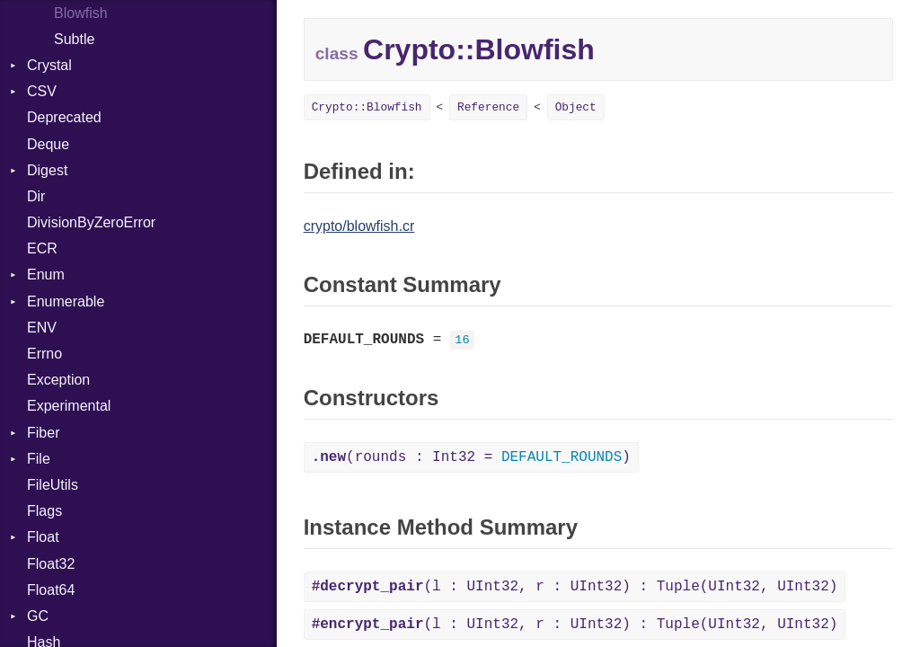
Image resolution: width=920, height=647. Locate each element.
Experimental (69, 405)
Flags (44, 510)
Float (43, 537)
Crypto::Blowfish (367, 107)
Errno (44, 353)
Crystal (49, 65)
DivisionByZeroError (91, 222)
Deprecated (64, 117)
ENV (42, 327)
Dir (36, 196)
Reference (488, 107)
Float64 (51, 590)
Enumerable (65, 301)
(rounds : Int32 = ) (471, 457)
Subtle (74, 39)
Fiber (43, 432)
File (38, 458)
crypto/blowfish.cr (359, 226)
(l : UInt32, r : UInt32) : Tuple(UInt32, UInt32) (575, 587)
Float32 (51, 564)
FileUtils (52, 484)
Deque (48, 144)
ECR (42, 248)
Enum (46, 274)
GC (38, 616)
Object (576, 107)
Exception (58, 379)
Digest (47, 170)
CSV (42, 91)
